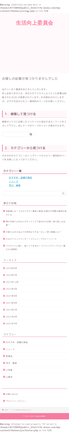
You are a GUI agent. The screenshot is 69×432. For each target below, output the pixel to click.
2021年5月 (11, 309)
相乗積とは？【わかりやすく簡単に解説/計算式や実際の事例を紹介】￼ (36, 213)
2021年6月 (11, 302)
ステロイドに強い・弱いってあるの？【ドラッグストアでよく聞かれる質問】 (35, 247)
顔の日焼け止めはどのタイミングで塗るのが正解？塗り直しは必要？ (35, 223)
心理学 (9, 377)
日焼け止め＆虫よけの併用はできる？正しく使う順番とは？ (33, 232)
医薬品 (9, 356)
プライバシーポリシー (16, 401)
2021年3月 (11, 323)
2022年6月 (11, 268)
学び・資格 (15, 185)
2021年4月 (11, 316)
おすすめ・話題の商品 (20, 177)
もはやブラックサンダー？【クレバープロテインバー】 (31, 239)
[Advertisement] (34, 52)
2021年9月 (11, 288)
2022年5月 (11, 275)
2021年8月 (11, 295)
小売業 (9, 370)
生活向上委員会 (34, 22)
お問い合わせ (12, 394)
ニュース (13, 181)
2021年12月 (12, 282)
